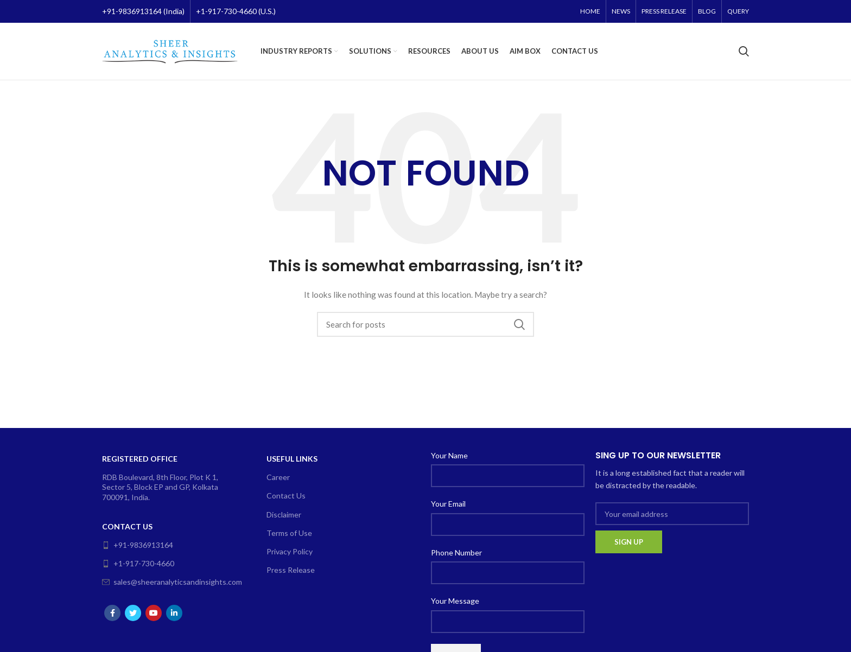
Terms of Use (289, 533)
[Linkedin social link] (174, 613)
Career (278, 477)
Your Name (449, 455)
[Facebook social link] (112, 613)
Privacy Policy (289, 551)
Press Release (290, 569)
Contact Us (127, 526)
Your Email (448, 503)
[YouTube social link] (153, 613)
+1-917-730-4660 (138, 563)
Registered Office (139, 458)
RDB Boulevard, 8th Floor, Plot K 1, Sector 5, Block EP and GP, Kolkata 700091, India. (160, 486)
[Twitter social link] (133, 613)
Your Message (455, 600)
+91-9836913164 (137, 544)
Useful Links (291, 458)
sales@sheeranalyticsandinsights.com (168, 581)
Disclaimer (283, 514)
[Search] (743, 51)
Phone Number (456, 552)
